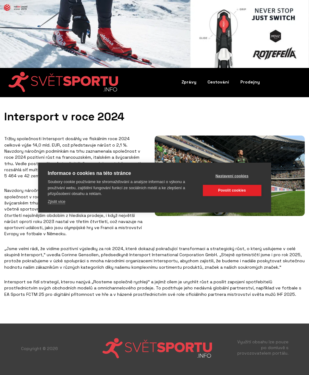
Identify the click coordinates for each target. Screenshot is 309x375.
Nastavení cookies (231, 176)
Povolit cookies (232, 190)
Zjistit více (57, 201)
